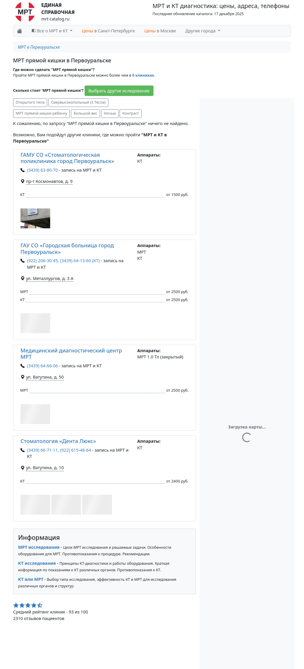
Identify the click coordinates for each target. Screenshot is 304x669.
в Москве (160, 31)
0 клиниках (143, 75)
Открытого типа (30, 102)
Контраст (130, 113)
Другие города (201, 31)
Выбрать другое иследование (119, 91)
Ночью (110, 113)
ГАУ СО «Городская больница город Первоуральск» (67, 248)
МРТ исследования (39, 547)
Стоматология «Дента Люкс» (58, 441)
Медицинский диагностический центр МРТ (71, 353)
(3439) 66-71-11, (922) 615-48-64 (59, 450)
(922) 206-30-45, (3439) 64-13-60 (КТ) (63, 260)
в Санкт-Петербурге (108, 31)
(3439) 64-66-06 (42, 365)
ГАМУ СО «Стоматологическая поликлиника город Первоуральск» (67, 158)
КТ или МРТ (30, 579)
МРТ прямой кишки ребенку (41, 113)
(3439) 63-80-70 (42, 170)
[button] (35, 218)
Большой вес (85, 113)
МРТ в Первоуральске (39, 47)
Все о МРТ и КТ (50, 31)
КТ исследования (37, 563)
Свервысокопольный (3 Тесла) (78, 102)
